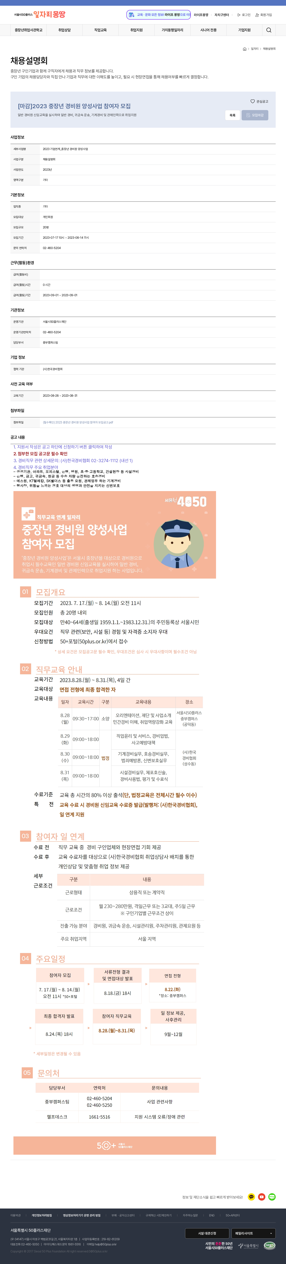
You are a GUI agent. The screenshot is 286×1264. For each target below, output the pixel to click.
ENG (212, 1215)
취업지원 (136, 30)
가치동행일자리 (172, 30)
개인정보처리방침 (42, 1215)
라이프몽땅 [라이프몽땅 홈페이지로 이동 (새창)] (201, 15)
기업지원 (244, 30)
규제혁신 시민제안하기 (158, 1215)
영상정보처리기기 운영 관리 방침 (82, 1215)
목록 (233, 115)
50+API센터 (233, 1215)
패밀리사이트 (244, 1233)
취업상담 (64, 30)
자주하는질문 (190, 1215)
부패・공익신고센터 (123, 1215)
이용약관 (15, 1215)
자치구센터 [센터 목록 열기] (222, 15)
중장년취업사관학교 (28, 30)
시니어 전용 (208, 30)
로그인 (244, 15)
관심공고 (259, 101)
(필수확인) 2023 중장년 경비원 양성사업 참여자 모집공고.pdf (78, 422)
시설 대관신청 (207, 1233)
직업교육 (100, 30)
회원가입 (263, 15)
